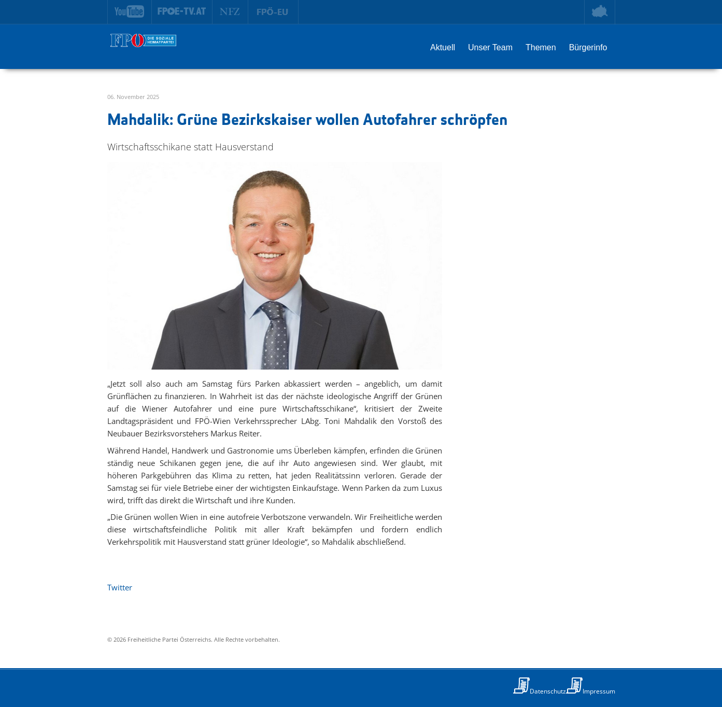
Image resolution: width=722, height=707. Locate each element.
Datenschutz (548, 691)
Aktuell (442, 47)
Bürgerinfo (588, 47)
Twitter (119, 587)
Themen (541, 47)
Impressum (599, 691)
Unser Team (490, 47)
